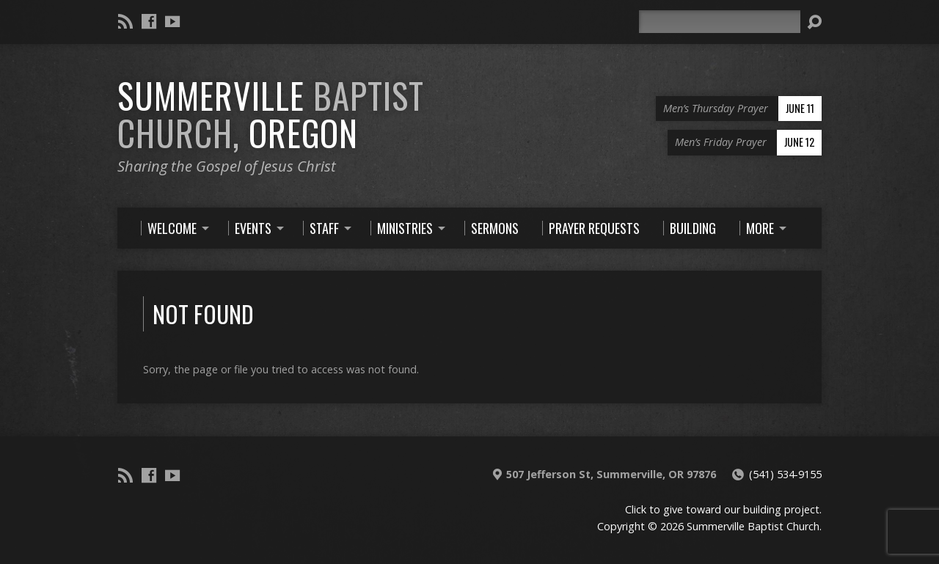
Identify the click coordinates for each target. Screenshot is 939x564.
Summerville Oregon (270, 114)
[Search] (719, 21)
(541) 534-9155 (785, 474)
